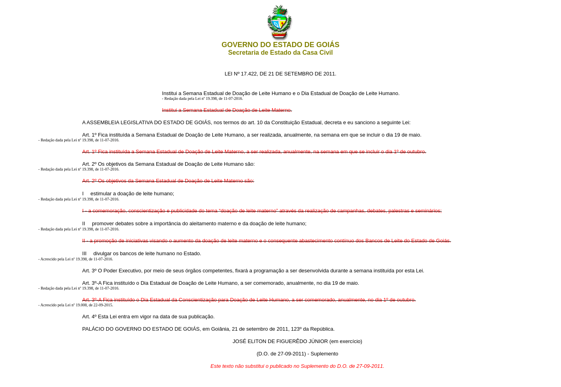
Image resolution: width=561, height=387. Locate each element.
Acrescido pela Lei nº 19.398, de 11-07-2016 (76, 259)
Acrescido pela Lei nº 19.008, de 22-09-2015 (76, 305)
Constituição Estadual (296, 122)
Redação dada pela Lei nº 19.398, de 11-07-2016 (203, 98)
